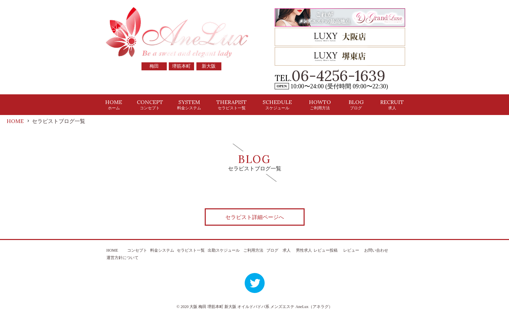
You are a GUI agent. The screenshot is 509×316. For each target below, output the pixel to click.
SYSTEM (189, 104)
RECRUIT (392, 104)
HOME (113, 104)
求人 (287, 250)
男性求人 (304, 250)
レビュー (351, 250)
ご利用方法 (253, 250)
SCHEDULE (277, 104)
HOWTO (320, 104)
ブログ (272, 250)
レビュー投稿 (326, 250)
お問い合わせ (376, 250)
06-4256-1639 (338, 75)
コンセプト (137, 250)
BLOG (356, 104)
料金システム (162, 250)
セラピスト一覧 (191, 250)
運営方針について (122, 257)
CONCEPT (150, 104)
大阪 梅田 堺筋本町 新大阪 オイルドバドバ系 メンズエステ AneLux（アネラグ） (260, 306)
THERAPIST (231, 104)
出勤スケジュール (224, 250)
